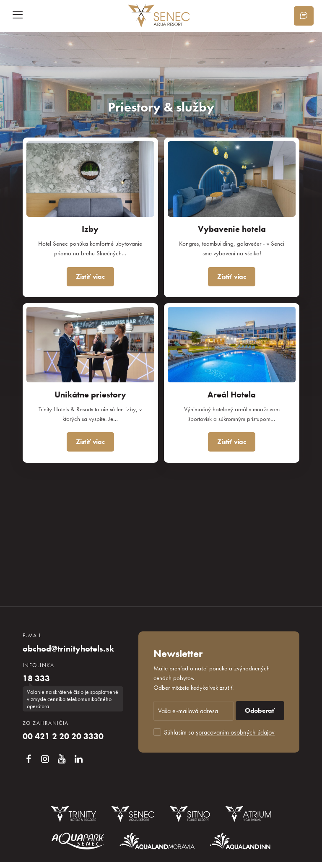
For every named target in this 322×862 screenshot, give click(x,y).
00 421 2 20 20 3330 (63, 736)
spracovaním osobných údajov (235, 732)
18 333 (36, 678)
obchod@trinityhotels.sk (68, 648)
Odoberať (260, 710)
